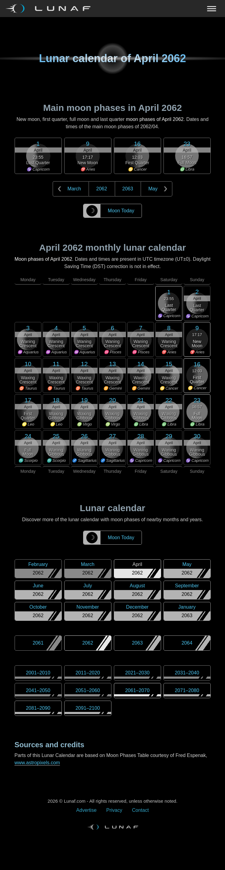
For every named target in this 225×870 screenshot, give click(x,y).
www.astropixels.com (37, 762)
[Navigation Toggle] (112, 8)
